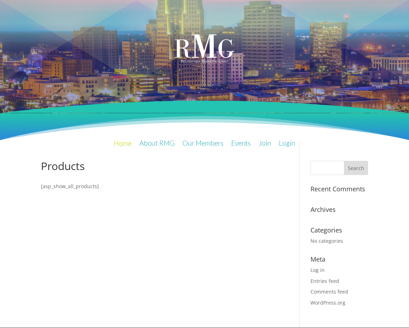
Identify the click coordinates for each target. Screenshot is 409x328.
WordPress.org (327, 302)
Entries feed (324, 281)
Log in (317, 270)
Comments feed (329, 291)
